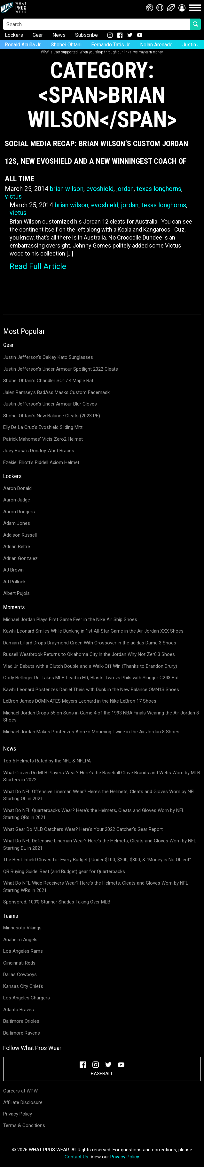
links (127, 52)
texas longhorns (159, 189)
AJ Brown (13, 570)
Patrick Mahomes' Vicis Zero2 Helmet (43, 439)
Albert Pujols (16, 593)
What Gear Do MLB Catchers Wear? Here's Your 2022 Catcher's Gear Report (83, 829)
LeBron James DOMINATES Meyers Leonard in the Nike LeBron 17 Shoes (79, 701)
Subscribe (86, 35)
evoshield (100, 189)
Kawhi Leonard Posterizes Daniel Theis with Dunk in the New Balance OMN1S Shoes (91, 689)
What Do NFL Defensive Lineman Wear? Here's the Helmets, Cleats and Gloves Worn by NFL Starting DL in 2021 (99, 844)
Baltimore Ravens (21, 1033)
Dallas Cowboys (20, 974)
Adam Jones (16, 523)
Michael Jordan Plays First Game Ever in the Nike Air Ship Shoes (70, 619)
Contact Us (76, 1157)
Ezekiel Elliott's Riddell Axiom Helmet (41, 462)
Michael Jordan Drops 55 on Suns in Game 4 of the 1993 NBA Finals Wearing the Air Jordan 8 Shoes (101, 716)
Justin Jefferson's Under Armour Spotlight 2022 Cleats (60, 369)
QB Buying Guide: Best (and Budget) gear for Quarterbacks (64, 871)
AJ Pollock (14, 582)
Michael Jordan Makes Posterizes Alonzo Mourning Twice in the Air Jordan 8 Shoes (91, 732)
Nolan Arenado (156, 45)
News (59, 35)
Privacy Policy (17, 1114)
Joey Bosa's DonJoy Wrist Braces (38, 450)
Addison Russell (20, 535)
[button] (181, 7)
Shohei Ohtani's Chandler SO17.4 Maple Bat (48, 380)
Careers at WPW (20, 1091)
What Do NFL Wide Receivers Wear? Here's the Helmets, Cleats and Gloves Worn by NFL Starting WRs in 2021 (95, 886)
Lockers (14, 35)
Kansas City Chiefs (23, 986)
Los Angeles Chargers (26, 998)
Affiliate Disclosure (23, 1102)
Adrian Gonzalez (20, 558)
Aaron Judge (16, 500)
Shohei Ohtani (66, 45)
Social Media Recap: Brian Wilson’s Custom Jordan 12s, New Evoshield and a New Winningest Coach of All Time (96, 161)
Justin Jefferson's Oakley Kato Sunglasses (48, 357)
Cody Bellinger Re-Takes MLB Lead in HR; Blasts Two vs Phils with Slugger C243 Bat (91, 678)
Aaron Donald (17, 488)
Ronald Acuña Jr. (23, 45)
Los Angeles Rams (23, 951)
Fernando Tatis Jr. (110, 45)
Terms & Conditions (24, 1125)
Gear (38, 35)
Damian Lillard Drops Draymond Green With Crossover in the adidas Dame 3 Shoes (89, 643)
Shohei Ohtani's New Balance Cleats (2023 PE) (51, 416)
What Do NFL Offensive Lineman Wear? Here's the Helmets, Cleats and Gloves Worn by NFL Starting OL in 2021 (99, 795)
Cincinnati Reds (19, 963)
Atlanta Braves (18, 1010)
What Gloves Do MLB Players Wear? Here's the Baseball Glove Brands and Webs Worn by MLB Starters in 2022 (101, 776)
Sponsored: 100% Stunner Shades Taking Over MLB (56, 902)
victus (13, 196)
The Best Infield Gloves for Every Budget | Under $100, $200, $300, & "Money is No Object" (97, 860)
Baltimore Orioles (21, 1021)
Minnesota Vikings (22, 928)
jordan (125, 189)
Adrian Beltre (16, 546)
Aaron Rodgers (19, 512)
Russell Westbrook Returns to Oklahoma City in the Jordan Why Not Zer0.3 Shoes (89, 654)
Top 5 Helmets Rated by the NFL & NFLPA (47, 761)
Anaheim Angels (20, 939)
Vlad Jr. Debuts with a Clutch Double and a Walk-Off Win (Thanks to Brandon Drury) (90, 666)
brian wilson (66, 189)
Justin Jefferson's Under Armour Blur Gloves (50, 404)
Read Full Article (38, 266)
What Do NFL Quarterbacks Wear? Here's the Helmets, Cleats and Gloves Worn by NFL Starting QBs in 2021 (93, 814)
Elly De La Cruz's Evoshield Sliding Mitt (42, 427)
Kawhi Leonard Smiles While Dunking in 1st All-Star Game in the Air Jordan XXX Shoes (93, 631)
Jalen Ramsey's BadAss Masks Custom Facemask (56, 392)
